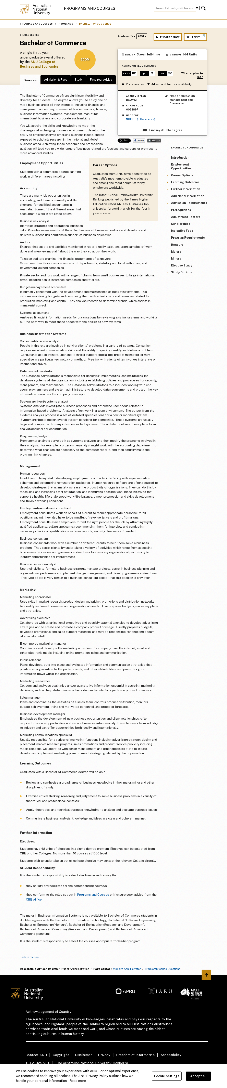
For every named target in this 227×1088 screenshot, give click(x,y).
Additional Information (187, 196)
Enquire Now (168, 37)
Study (78, 79)
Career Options (182, 175)
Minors (176, 258)
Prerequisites (133, 84)
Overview (30, 80)
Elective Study (181, 265)
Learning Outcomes (185, 182)
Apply (195, 36)
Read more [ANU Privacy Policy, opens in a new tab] (78, 1081)
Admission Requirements (189, 203)
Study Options (181, 272)
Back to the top (29, 957)
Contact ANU (36, 1055)
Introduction (180, 157)
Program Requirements (188, 237)
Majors (176, 251)
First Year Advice (101, 79)
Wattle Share (154, 141)
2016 (142, 36)
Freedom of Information (135, 1055)
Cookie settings (166, 1076)
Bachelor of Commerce (95, 24)
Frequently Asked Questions (162, 968)
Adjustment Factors (185, 217)
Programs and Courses (90, 8)
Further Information (185, 189)
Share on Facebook (139, 141)
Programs (66, 24)
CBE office (34, 899)
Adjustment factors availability (169, 84)
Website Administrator (127, 968)
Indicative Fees (182, 230)
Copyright (61, 1055)
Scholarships (180, 223)
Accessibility (171, 1055)
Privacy (104, 1055)
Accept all (198, 1076)
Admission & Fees (55, 79)
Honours (177, 244)
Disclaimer (83, 1055)
